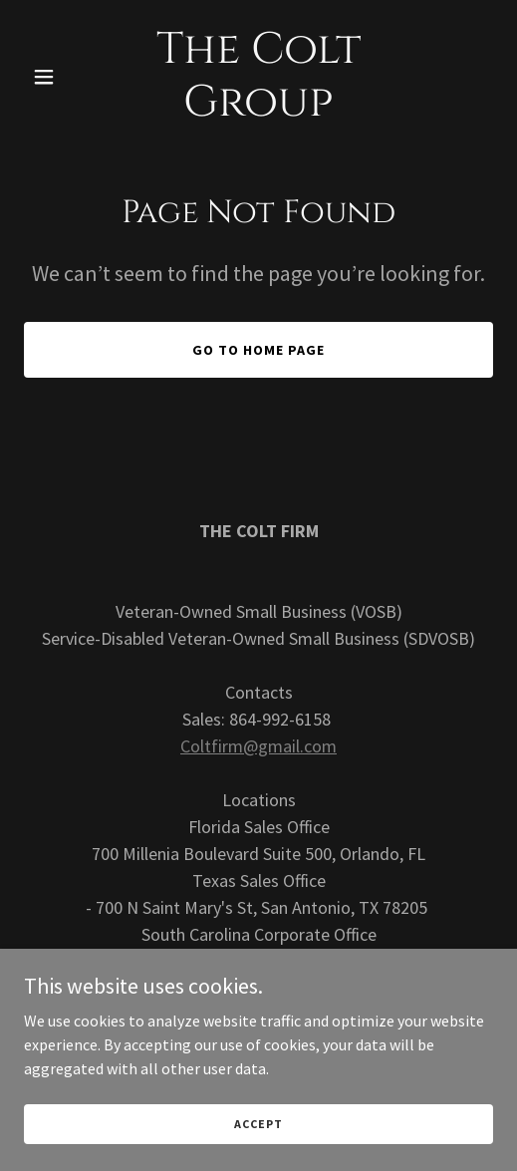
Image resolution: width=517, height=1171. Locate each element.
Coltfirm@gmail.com (258, 745)
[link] (259, 110)
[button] (59, 77)
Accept (258, 1123)
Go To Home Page (258, 350)
